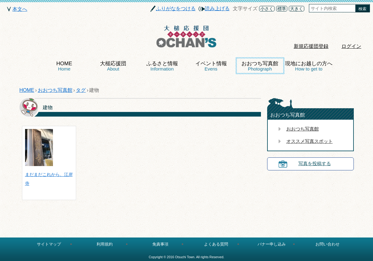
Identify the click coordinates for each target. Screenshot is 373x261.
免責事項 (160, 244)
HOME (64, 66)
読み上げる (217, 8)
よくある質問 (216, 244)
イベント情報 (211, 66)
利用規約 (105, 244)
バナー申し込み (272, 244)
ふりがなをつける (176, 8)
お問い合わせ (327, 244)
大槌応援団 (113, 66)
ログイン (351, 46)
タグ (81, 90)
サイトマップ (49, 244)
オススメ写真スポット (309, 141)
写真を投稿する (314, 163)
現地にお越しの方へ (308, 66)
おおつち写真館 (259, 66)
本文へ (19, 9)
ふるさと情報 (162, 66)
